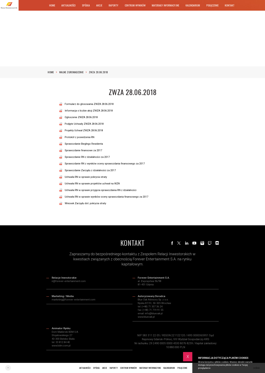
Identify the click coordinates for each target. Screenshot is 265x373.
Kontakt (229, 5)
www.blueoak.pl (146, 317)
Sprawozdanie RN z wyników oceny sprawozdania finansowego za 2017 (105, 164)
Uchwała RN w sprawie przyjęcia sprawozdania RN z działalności (100, 190)
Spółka (86, 5)
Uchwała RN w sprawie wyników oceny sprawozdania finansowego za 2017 (106, 197)
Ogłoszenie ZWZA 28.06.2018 (81, 117)
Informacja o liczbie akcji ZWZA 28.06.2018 (89, 110)
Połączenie (212, 5)
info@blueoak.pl (154, 314)
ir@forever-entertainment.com (69, 282)
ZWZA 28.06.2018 (98, 72)
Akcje (99, 5)
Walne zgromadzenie (73, 72)
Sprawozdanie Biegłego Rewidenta (84, 144)
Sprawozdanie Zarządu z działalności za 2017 (90, 170)
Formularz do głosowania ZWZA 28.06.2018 (89, 104)
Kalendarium (193, 5)
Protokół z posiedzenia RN (79, 137)
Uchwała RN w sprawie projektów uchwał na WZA (92, 183)
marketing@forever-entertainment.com (73, 300)
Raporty (113, 5)
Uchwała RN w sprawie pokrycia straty (86, 177)
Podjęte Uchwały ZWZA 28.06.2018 (84, 124)
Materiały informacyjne (165, 5)
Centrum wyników (135, 5)
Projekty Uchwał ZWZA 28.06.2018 (84, 130)
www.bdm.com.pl (61, 346)
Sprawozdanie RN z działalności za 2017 (87, 157)
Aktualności (68, 5)
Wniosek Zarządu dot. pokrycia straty (85, 203)
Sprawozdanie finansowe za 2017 (83, 150)
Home (52, 5)
